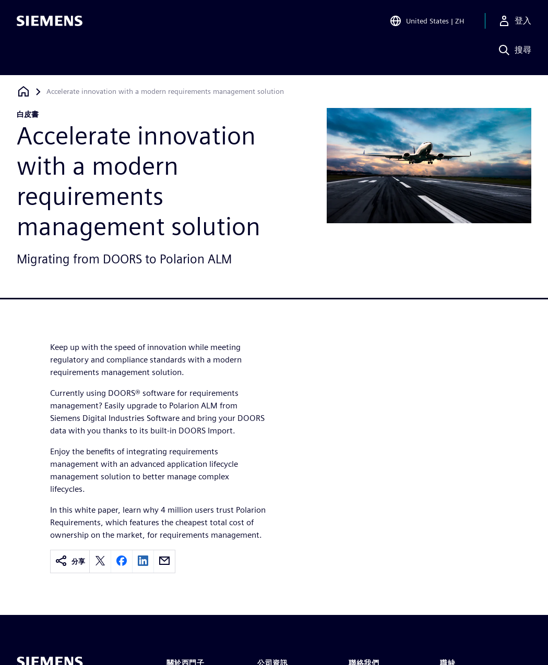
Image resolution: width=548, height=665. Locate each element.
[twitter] (100, 561)
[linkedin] (143, 561)
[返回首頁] (23, 91)
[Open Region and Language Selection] (426, 23)
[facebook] (121, 561)
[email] (164, 561)
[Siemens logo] (49, 23)
